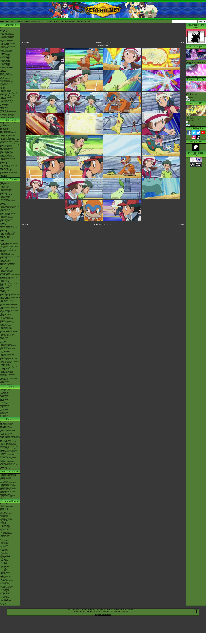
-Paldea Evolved (5, 542)
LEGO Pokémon (5, 104)
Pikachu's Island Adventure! (8, 485)
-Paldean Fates (4, 536)
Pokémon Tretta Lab (6, 271)
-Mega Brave (4, 575)
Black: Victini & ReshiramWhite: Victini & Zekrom (9, 446)
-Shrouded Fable (5, 532)
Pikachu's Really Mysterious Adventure (8, 492)
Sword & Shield (4, 205)
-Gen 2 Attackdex (5, 56)
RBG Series (3, 398)
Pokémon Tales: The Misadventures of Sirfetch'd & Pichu (8, 172)
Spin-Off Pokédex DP (6, 74)
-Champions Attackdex (6, 67)
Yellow (2, 352)
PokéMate (3, 338)
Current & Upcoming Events (8, 111)
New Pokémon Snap (6, 219)
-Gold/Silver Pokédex (6, 33)
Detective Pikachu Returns (7, 200)
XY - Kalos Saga (5, 137)
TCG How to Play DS (6, 286)
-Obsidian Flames (5, 541)
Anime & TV (10, 120)
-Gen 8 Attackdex (5, 64)
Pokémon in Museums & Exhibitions (7, 98)
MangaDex (3, 391)
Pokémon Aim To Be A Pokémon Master (9, 141)
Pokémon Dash (4, 324)
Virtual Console (4, 370)
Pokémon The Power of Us (7, 463)
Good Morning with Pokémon (8, 165)
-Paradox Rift (4, 538)
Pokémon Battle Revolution (8, 303)
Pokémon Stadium (5, 360)
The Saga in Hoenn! (6, 131)
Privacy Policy (110, 609)
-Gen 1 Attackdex (5, 54)
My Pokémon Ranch (6, 313)
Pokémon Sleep (4, 199)
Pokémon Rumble (5, 296)
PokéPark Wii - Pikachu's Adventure (7, 300)
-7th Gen (2, 88)
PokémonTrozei (4, 333)
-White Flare (3, 523)
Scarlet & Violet (4, 186)
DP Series (3, 406)
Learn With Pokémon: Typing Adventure (8, 283)
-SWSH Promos (4, 560)
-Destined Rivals (5, 525)
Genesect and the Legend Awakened (7, 452)
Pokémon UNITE (5, 197)
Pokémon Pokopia (5, 190)
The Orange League (6, 128)
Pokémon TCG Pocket (6, 202)
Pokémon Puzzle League (7, 354)
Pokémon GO (4, 193)
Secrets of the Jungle (6, 466)
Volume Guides (4, 396)
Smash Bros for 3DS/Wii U (7, 263)
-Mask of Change (5, 592)
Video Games (10, 179)
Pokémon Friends (5, 192)
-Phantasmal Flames (6, 519)
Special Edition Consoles (7, 371)
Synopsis (189, 123)
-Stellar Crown (4, 531)
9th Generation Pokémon (7, 114)
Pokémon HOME (5, 209)
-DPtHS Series (4, 550)
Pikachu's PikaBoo (5, 478)
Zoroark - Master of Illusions (8, 444)
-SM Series (3, 546)
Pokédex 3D (3, 280)
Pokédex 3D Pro (5, 281)
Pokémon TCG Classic (6, 514)
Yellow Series (4, 399)
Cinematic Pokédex (5, 79)
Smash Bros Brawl (5, 314)
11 (112, 42)
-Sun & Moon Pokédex (6, 40)
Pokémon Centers (5, 91)
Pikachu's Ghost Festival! (7, 484)
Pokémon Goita (4, 381)
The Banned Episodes (6, 148)
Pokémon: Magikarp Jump (7, 232)
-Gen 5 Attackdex (5, 60)
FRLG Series (4, 403)
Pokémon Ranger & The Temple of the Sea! (10, 438)
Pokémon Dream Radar (7, 270)
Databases (10, 25)
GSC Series (3, 401)
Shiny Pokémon (4, 149)
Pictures (190, 100)
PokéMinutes (4, 162)
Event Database (4, 113)
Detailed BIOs (4, 393)
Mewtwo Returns (5, 429)
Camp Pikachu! (4, 480)
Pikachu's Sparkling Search (8, 490)
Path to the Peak (5, 161)
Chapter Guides (4, 395)
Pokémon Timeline (5, 90)
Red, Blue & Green (5, 351)
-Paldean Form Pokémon (7, 117)
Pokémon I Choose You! (7, 461)
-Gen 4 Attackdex (5, 59)
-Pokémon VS (4, 599)
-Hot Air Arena (4, 582)
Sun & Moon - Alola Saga (7, 138)
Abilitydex (3, 71)
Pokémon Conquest (5, 276)
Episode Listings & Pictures (8, 122)
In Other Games (4, 368)
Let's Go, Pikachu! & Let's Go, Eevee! (8, 228)
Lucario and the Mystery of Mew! (9, 436)
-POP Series (3, 565)
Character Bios (4, 125)
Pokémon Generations (6, 152)
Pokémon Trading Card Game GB (9, 361)
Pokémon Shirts (4, 106)
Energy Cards (4, 509)
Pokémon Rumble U (6, 273)
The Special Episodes (6, 147)
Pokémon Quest (4, 237)
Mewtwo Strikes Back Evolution (9, 464)
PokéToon (3, 159)
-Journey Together (5, 526)
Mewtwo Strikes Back (6, 424)
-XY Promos (3, 563)
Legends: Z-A (4, 187)
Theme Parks (4, 107)
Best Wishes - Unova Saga (7, 135)
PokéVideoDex (4, 164)
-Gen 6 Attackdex (5, 61)
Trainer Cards (4, 508)
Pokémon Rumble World (7, 254)
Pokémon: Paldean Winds (7, 158)
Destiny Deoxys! (4, 434)
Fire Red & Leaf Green (6, 318)
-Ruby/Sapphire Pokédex (7, 34)
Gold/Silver (3, 341)
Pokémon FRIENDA (6, 384)
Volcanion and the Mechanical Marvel (8, 459)
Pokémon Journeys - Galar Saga (9, 139)
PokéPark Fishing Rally (6, 335)
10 (109, 42)
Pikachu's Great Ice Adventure (8, 488)
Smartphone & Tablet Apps (7, 374)
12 (116, 42)
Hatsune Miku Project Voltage (8, 96)
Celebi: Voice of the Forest (7, 430)
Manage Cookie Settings (124, 609)
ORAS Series (4, 415)
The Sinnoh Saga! (5, 134)
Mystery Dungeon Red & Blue (8, 331)
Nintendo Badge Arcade (7, 264)
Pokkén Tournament (6, 260)
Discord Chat (4, 110)
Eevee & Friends (5, 494)
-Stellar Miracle (4, 589)
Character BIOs (4, 392)
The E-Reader (4, 337)
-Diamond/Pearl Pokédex (7, 36)
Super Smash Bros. (5, 362)
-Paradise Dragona (5, 587)
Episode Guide (103, 45)
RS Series (3, 402)
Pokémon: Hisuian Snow (7, 156)
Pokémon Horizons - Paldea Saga (9, 144)
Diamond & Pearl (5, 290)
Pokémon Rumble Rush (7, 233)
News (1, 27)
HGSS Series (4, 409)
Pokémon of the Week (6, 83)
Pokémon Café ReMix (6, 195)
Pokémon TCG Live (5, 222)
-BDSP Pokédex (4, 44)
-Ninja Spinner (4, 569)
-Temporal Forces (5, 535)
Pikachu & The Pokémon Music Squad (9, 497)
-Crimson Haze (4, 593)
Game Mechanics (5, 80)
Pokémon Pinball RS (6, 328)
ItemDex (2, 69)
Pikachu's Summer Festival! (8, 482)
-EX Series (3, 552)
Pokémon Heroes (5, 432)
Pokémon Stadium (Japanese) (8, 358)
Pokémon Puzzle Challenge (8, 345)
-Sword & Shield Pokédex (7, 43)
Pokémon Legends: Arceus (7, 207)
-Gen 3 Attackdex (5, 57)
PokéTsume (3, 176)
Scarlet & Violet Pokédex (57, 21)
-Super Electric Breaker (6, 586)
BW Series (3, 411)
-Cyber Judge (4, 596)
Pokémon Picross (5, 257)
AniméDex (3, 124)
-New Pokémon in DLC (6, 116)
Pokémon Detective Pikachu (8, 469)
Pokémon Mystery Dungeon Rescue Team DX (8, 214)
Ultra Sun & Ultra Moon (6, 226)
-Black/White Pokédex (6, 37)
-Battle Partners (4, 583)
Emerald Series (4, 405)
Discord (33, 21)
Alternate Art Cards (5, 511)
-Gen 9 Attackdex (5, 66)
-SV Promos (3, 559)
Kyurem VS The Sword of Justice (9, 449)
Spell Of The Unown (6, 427)
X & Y (1, 242)
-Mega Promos (4, 558)
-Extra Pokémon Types (6, 506)
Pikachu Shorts (10, 471)
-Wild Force (3, 595)
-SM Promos (3, 562)
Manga (10, 386)
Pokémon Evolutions (6, 155)
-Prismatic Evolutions (6, 528)
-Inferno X (3, 573)
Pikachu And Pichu (5, 477)
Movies (10, 419)
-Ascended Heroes (5, 518)
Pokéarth (86, 21)
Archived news (4, 29)
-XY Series (3, 548)
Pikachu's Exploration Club (7, 487)
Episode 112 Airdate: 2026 (192, 119)
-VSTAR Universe (5, 597)
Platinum (2, 291)
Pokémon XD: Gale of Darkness (9, 323)
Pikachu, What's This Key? (7, 495)
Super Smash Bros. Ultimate (8, 239)
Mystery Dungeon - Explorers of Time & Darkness (9, 310)
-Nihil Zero (3, 570)
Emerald (2, 320)
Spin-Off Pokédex (5, 73)
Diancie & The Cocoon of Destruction (7, 455)
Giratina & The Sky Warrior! (8, 442)
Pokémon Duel (4, 261)
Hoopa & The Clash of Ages (8, 457)
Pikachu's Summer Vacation (8, 474)
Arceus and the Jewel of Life (8, 443)
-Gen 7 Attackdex (5, 63)
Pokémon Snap (4, 355)
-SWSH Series (4, 545)
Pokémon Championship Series (9, 93)
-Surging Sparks (4, 529)
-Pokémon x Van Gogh (6, 100)
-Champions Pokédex (6, 51)
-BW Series (3, 549)
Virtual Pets (3, 375)
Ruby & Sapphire (5, 317)
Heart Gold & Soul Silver (7, 293)
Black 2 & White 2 (5, 269)
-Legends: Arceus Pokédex (7, 46)
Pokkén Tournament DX (7, 234)
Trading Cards (10, 501)
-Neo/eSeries (4, 553)
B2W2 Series (4, 412)
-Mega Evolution (4, 521)
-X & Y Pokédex (4, 39)
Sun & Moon (3, 224)
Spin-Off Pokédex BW (6, 76)
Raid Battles (3, 512)
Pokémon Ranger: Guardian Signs (10, 294)
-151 (1, 539)
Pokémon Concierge (6, 169)
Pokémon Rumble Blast (7, 279)
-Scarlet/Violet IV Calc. (6, 81)
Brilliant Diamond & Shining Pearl (9, 206)
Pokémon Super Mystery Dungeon (10, 256)
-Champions (3, 84)
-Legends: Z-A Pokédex (7, 50)
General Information (6, 389)
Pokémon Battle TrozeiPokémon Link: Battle (9, 246)
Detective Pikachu (5, 236)
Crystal (2, 343)
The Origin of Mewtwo (6, 423)
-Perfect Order (4, 516)
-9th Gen (2, 86)
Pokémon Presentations (7, 103)
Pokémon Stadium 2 (6, 344)
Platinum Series (4, 408)
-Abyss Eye (3, 568)
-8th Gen (2, 87)
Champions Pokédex (74, 21)
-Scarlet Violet (4, 543)
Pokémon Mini (4, 347)
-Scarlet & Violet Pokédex (7, 49)
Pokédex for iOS (5, 287)
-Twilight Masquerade (6, 533)
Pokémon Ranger (5, 330)
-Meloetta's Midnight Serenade (8, 450)
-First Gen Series (5, 555)
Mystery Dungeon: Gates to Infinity (10, 274)
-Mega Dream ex (5, 572)
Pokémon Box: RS (5, 327)
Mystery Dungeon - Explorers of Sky (9, 305)
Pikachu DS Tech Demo (7, 334)
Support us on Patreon (103, 615)
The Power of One (5, 426)
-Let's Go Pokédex (5, 42)
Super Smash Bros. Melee (7, 348)
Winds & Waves (4, 183)
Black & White (4, 267)
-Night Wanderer (5, 590)
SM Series (3, 416)
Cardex (2, 77)
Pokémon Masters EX (6, 196)
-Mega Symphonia (5, 576)
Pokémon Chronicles (6, 145)
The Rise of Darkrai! (6, 440)
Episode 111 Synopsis (193, 95)
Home (13, 21)
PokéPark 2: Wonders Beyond (8, 277)
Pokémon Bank (4, 244)
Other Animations (5, 166)
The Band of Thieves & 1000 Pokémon (8, 251)
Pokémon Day (4, 101)
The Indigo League (5, 127)
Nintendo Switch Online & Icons (9, 378)
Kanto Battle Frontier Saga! (8, 132)
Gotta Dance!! (4, 481)
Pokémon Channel (5, 325)
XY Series (3, 413)
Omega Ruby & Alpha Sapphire (9, 243)
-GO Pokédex (4, 47)
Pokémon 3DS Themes (6, 372)
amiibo (2, 377)
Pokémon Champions (6, 189)
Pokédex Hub (42, 21)
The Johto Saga (4, 129)
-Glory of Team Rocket (6, 580)
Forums (19, 21)
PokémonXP (3, 94)
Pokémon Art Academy (6, 249)
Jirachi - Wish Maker (6, 433)
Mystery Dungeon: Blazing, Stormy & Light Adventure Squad (10, 298)
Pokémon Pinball (5, 357)
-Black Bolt (3, 522)
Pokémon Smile (4, 216)
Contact (26, 21)
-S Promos (3, 603)
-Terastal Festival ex (6, 585)
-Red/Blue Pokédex (5, 32)
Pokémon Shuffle (5, 253)
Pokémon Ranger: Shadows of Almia (8, 308)
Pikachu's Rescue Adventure (8, 475)
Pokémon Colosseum (6, 321)
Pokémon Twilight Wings (7, 154)
